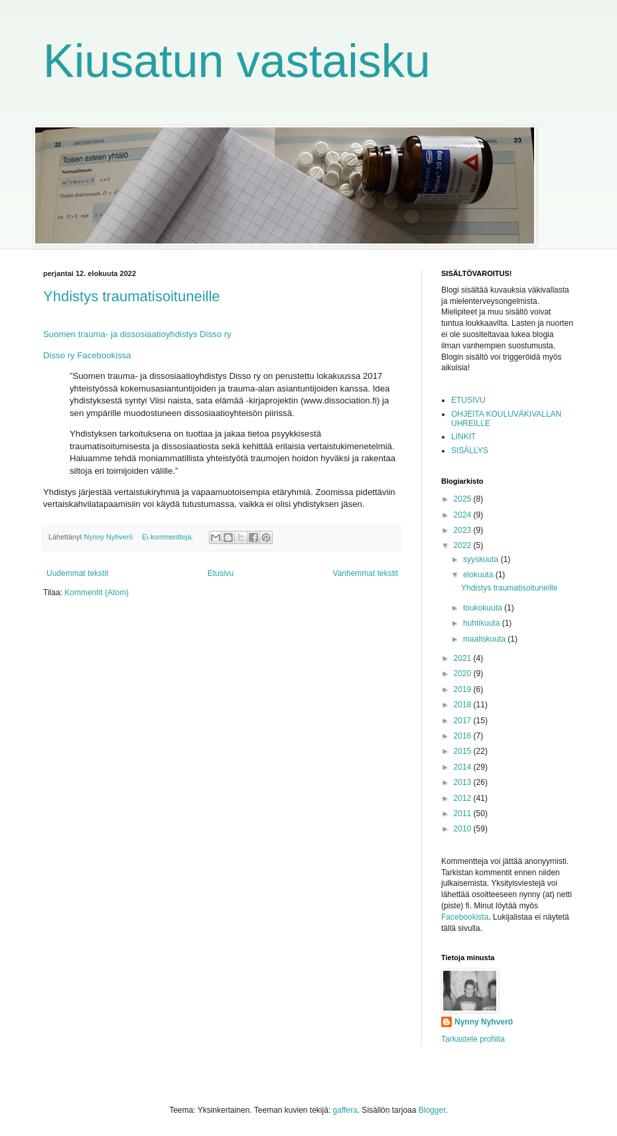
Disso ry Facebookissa (87, 355)
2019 (464, 689)
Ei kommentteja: (168, 537)
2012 (464, 798)
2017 (464, 720)
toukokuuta (483, 607)
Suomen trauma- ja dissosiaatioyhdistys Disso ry (137, 334)
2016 (464, 736)
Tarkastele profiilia (473, 1039)
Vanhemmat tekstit (365, 573)
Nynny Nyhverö (483, 1022)
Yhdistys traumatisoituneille (131, 296)
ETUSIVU (468, 400)
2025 (464, 499)
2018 (464, 704)
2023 (464, 530)
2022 (464, 545)
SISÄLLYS (469, 450)
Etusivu (221, 573)
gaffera (345, 1110)
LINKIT (463, 436)
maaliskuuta (485, 639)
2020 (464, 673)
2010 (464, 828)
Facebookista (464, 917)
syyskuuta (482, 559)
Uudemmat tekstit (77, 573)
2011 (464, 813)
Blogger (432, 1110)
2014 (464, 767)
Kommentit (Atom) (96, 592)
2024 (464, 515)
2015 (464, 751)
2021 (464, 658)
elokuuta (479, 574)
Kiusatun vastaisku (237, 61)
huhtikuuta (482, 623)
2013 (464, 782)
